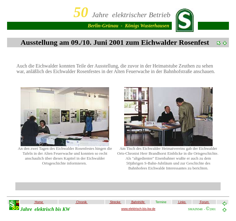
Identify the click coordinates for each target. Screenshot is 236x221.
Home (39, 202)
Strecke (115, 202)
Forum (204, 202)
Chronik (81, 202)
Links (182, 202)
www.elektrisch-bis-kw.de (138, 209)
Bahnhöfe (138, 202)
